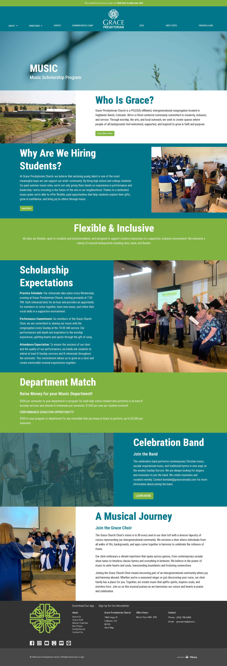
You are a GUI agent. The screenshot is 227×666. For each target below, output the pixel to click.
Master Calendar (80, 623)
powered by (187, 657)
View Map (109, 627)
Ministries (36, 25)
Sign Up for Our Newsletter (114, 605)
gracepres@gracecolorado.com (186, 621)
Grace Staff (77, 620)
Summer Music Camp (82, 25)
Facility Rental (78, 629)
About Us (76, 617)
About (13, 25)
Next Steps (171, 25)
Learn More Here (105, 133)
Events (57, 25)
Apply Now (26, 208)
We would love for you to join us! (114, 3)
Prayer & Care (206, 25)
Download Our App (83, 605)
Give (141, 25)
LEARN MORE (143, 495)
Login (81, 657)
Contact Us (77, 632)
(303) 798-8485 (183, 617)
